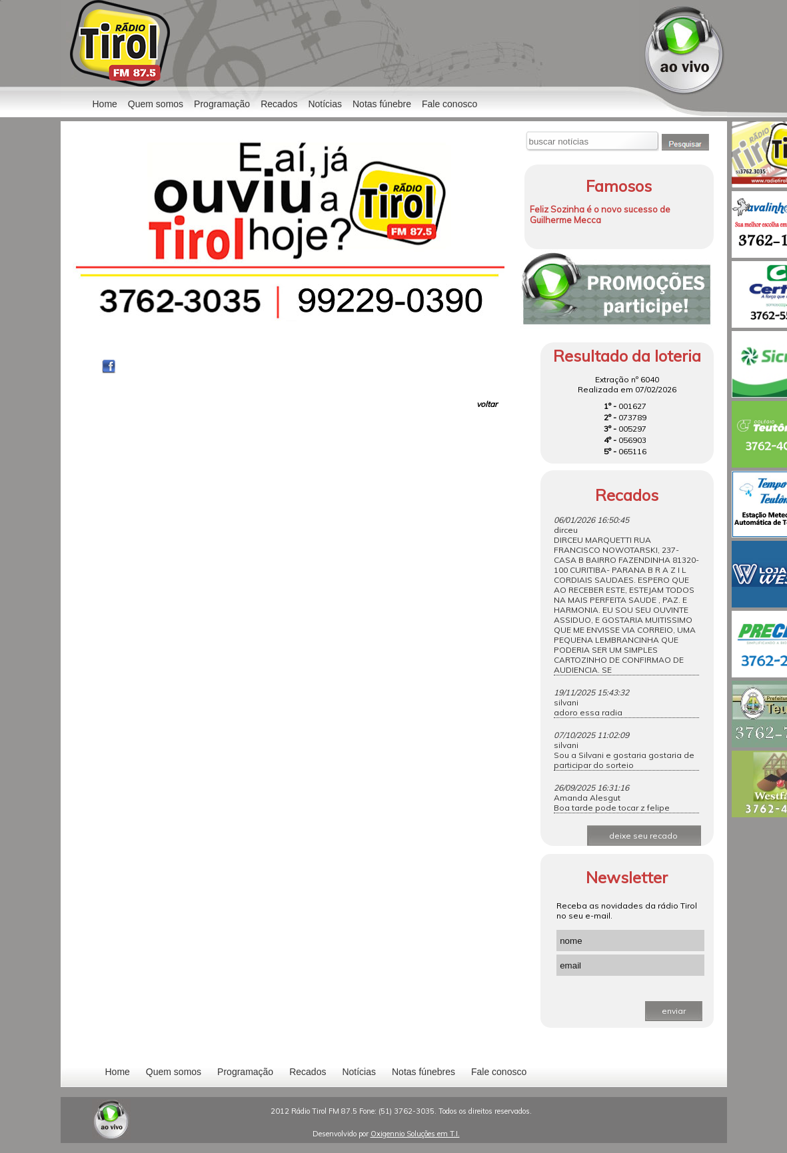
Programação (222, 104)
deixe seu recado (643, 836)
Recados (279, 104)
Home (105, 104)
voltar (486, 404)
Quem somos (155, 104)
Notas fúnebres (423, 1071)
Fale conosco (449, 104)
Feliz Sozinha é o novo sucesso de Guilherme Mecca (600, 214)
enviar (674, 1011)
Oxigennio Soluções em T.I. (415, 1133)
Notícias (359, 1071)
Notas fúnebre (382, 104)
